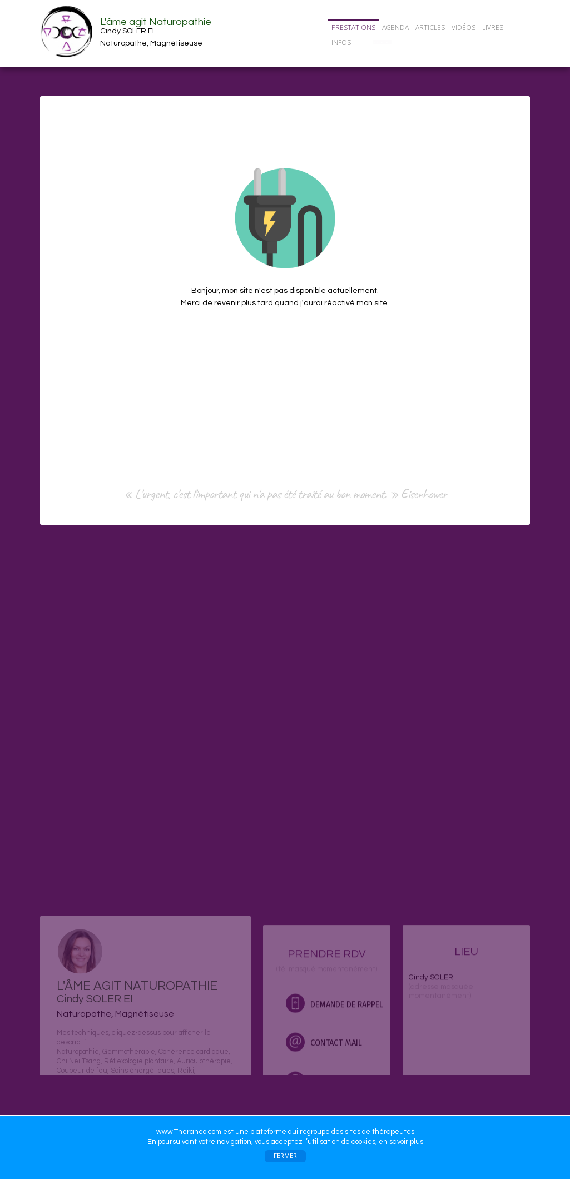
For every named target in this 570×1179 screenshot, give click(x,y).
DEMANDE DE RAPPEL (334, 1072)
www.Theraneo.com (188, 1132)
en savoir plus (401, 1142)
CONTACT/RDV (382, 42)
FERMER (285, 1156)
